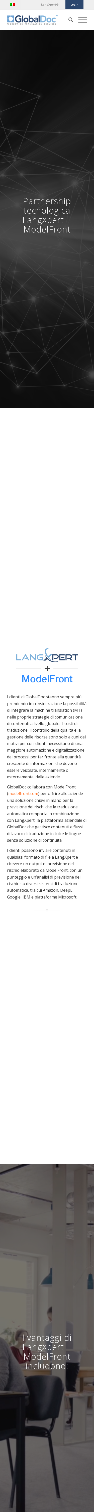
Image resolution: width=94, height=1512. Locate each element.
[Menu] (80, 20)
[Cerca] (68, 20)
